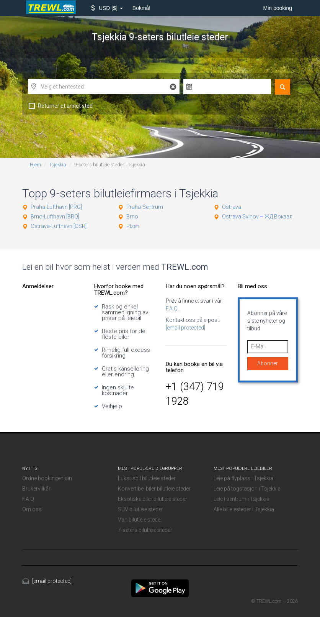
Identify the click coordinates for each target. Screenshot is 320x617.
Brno (132, 216)
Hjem (35, 164)
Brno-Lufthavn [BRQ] (55, 216)
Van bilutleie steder (140, 520)
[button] (107, 8)
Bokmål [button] (141, 8)
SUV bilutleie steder (140, 509)
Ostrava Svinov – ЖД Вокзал (257, 216)
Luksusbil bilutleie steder (147, 478)
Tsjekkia (57, 164)
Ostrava (231, 207)
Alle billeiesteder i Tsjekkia (244, 509)
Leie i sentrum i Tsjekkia (241, 499)
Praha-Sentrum (144, 207)
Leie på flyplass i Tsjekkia (243, 478)
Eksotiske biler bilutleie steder (152, 499)
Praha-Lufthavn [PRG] (56, 207)
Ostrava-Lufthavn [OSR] (59, 226)
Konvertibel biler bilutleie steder (154, 489)
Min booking (277, 8)
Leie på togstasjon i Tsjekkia (247, 489)
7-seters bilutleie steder (145, 530)
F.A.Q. (172, 308)
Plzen (132, 226)
